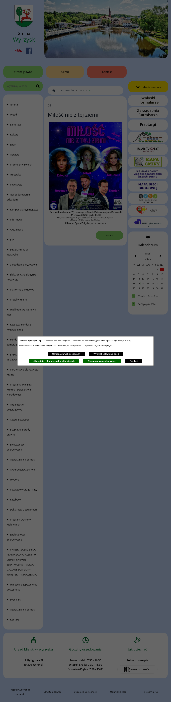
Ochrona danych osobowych (66, 354)
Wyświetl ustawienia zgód (106, 354)
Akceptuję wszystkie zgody (102, 361)
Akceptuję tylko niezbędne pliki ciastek (54, 361)
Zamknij (134, 361)
